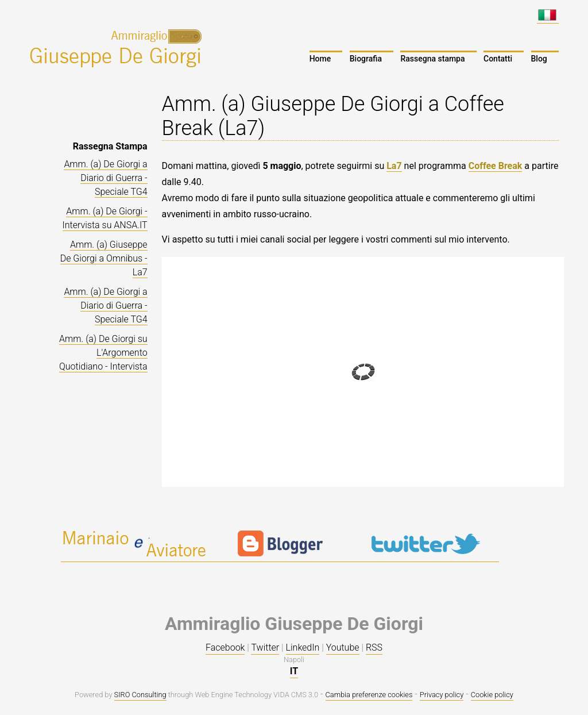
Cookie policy (492, 694)
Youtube (342, 647)
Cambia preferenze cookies (369, 694)
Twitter (265, 647)
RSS (374, 647)
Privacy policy (441, 694)
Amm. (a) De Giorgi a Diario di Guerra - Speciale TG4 (105, 178)
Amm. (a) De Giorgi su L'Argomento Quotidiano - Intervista (103, 352)
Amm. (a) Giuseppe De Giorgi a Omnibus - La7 (104, 258)
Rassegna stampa (432, 58)
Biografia (366, 58)
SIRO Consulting (140, 694)
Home (320, 58)
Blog (539, 58)
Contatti (497, 58)
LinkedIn (303, 647)
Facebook (225, 647)
